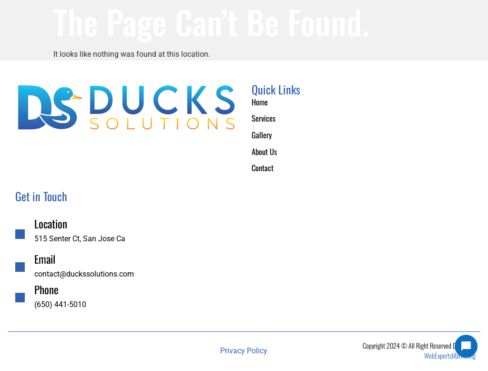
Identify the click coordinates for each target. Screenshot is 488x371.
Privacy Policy (243, 348)
